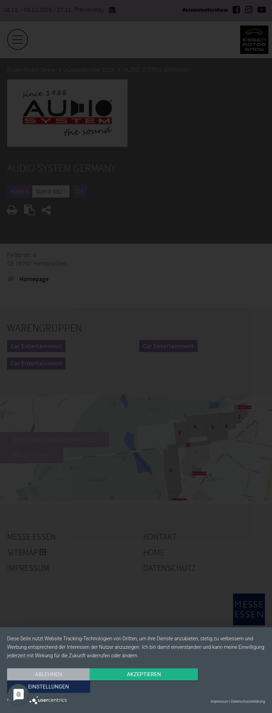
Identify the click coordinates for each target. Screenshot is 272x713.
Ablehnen (45, 687)
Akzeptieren (136, 687)
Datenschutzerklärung (248, 701)
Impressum (219, 701)
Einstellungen (226, 687)
